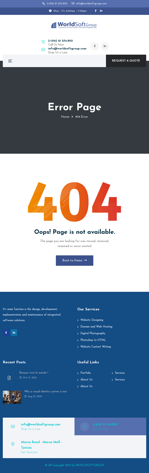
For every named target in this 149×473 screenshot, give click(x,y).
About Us (86, 379)
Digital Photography (92, 333)
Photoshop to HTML (93, 340)
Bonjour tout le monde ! (33, 373)
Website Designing (91, 320)
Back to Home (74, 260)
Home (65, 116)
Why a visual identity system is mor (45, 391)
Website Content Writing (95, 347)
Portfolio (85, 373)
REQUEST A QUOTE (126, 60)
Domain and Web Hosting (96, 326)
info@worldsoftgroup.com (85, 41)
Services (120, 373)
